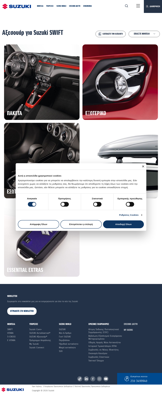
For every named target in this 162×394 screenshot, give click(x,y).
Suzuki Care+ (35, 329)
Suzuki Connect (36, 347)
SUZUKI (62, 329)
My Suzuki (34, 344)
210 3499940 (138, 381)
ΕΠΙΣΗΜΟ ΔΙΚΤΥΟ (131, 324)
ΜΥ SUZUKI (128, 330)
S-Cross (11, 336)
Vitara (10, 333)
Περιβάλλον (64, 340)
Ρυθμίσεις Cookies (129, 215)
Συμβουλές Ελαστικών (98, 357)
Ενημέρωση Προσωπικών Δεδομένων (58, 386)
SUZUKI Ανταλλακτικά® (39, 333)
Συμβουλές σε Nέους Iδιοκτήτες (103, 349)
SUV (61, 351)
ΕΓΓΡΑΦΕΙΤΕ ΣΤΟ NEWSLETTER (22, 311)
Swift (10, 329)
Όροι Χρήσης (37, 386)
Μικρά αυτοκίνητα (67, 347)
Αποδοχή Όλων (123, 224)
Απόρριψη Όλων (38, 224)
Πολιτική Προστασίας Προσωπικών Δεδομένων (92, 386)
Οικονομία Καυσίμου (97, 353)
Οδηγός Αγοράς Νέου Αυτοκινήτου (104, 342)
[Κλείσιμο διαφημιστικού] (143, 166)
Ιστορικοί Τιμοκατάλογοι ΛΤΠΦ (102, 346)
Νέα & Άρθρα (65, 333)
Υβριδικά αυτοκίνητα (68, 344)
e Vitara (11, 340)
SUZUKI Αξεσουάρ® (38, 336)
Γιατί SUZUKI (65, 336)
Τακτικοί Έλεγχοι (96, 360)
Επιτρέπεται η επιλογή (81, 224)
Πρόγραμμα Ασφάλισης (40, 340)
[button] (40, 6)
